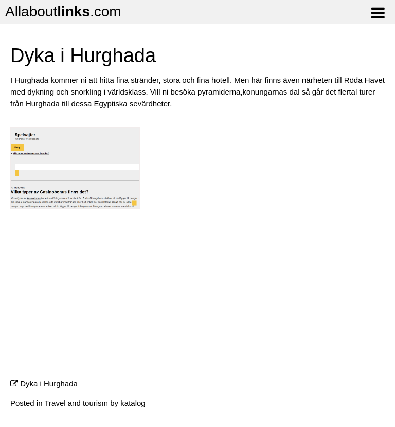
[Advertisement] (197, 298)
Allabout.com (63, 12)
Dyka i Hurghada (49, 383)
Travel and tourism (76, 403)
